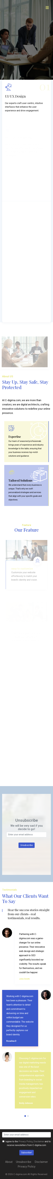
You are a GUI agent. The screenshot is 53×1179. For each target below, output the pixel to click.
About (9, 1162)
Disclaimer (38, 1141)
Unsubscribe (23, 1162)
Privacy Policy (26, 1141)
